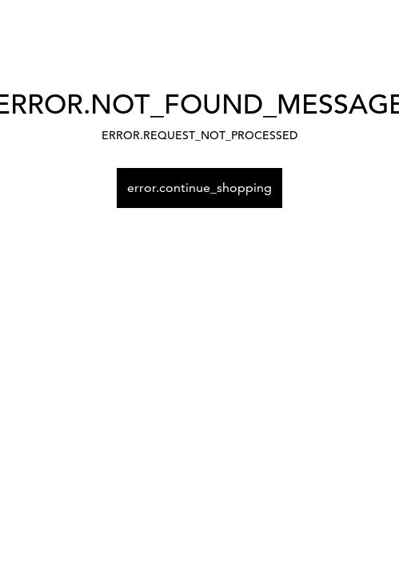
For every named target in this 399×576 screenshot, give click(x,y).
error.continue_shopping (199, 187)
